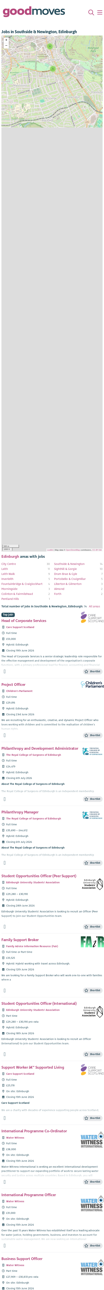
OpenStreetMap (73, 550)
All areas (94, 606)
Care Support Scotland (20, 627)
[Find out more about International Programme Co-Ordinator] (4, 1182)
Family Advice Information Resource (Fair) (32, 946)
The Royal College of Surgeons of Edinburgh (33, 754)
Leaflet (50, 550)
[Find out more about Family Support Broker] (4, 990)
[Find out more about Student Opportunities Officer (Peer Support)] (4, 926)
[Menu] (99, 12)
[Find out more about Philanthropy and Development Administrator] (4, 799)
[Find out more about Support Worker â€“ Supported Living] (4, 1118)
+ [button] (6, 40)
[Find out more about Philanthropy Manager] (4, 862)
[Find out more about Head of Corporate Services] (4, 671)
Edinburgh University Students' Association (33, 882)
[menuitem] (25, 564)
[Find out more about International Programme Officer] (4, 1245)
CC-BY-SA (97, 550)
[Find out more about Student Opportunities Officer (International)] (4, 1054)
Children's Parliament (19, 691)
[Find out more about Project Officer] (4, 735)
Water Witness (15, 1137)
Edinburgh (10, 556)
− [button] (6, 46)
